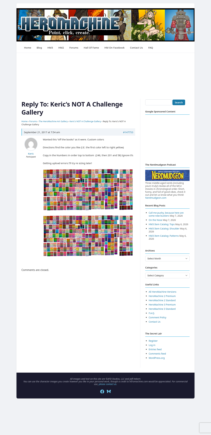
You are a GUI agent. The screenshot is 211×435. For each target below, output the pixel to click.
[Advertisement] (105, 76)
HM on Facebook (114, 47)
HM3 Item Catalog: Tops (162, 224)
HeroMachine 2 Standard (162, 300)
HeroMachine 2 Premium (162, 296)
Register (153, 340)
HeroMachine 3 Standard (162, 308)
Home (27, 47)
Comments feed (157, 353)
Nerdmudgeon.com (155, 197)
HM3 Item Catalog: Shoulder (164, 228)
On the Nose (155, 220)
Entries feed (155, 349)
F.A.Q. (152, 313)
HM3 (50, 47)
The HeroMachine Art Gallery (53, 121)
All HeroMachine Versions (162, 291)
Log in (152, 345)
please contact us (107, 384)
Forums (73, 47)
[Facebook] (102, 392)
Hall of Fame (91, 47)
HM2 (61, 47)
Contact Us (136, 47)
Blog (39, 47)
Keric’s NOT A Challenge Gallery (85, 121)
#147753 (128, 132)
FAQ (150, 47)
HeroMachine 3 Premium (162, 304)
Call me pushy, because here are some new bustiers (166, 214)
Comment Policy (157, 317)
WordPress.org (157, 357)
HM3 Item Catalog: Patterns (164, 235)
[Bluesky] (109, 392)
